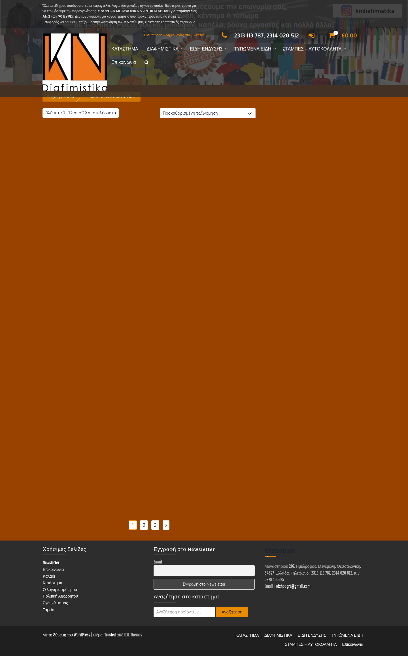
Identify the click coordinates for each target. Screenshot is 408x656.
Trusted (110, 634)
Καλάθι (49, 576)
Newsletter (51, 562)
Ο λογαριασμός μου (60, 589)
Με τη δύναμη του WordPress (66, 634)
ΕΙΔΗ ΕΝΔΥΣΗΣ (206, 49)
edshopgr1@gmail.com (293, 586)
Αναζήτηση (232, 612)
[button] (146, 62)
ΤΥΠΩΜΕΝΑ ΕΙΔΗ (252, 49)
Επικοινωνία (123, 62)
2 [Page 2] (144, 525)
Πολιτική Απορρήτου (60, 596)
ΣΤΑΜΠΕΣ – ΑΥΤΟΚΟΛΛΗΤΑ (311, 49)
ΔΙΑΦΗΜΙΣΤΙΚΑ (163, 49)
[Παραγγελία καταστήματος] (208, 113)
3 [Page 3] (155, 525)
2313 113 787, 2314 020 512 (258, 35)
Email (158, 562)
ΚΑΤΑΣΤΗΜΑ (124, 49)
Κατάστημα (52, 582)
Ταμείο (48, 609)
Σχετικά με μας (55, 602)
